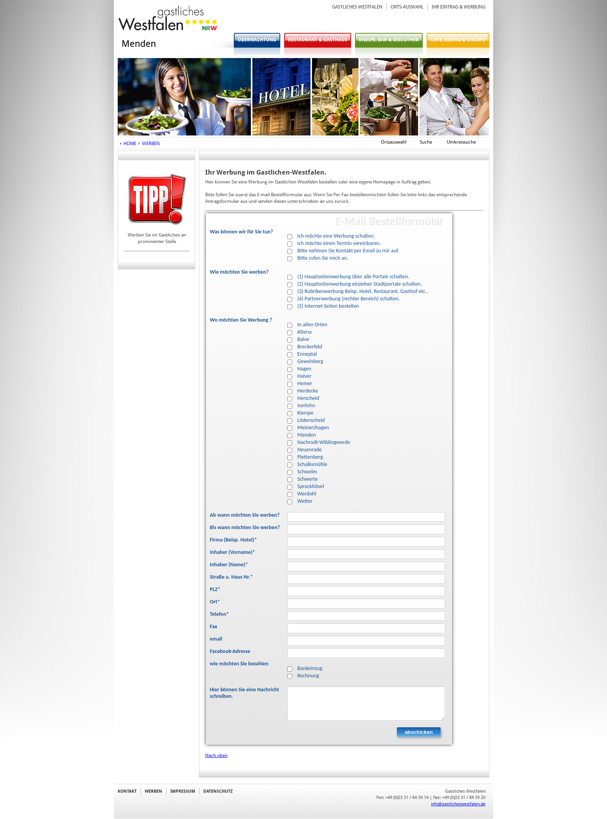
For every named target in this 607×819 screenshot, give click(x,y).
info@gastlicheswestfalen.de (458, 804)
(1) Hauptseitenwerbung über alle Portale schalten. (353, 277)
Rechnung (308, 676)
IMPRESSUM (182, 791)
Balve (303, 339)
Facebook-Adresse (230, 651)
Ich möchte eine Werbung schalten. (336, 236)
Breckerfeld (309, 347)
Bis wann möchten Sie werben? (245, 527)
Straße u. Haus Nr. (231, 577)
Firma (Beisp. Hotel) (233, 540)
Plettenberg (310, 457)
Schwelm (307, 472)
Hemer (304, 383)
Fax (213, 627)
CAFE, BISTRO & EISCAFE (457, 40)
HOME (129, 143)
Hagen (304, 369)
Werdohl (306, 494)
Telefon (219, 614)
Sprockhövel (310, 486)
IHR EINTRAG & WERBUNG (458, 7)
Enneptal (307, 354)
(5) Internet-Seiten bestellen (328, 306)
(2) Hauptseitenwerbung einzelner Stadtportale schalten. (359, 284)
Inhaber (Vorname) (232, 552)
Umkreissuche (461, 142)
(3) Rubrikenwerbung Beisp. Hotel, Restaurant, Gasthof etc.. (362, 291)
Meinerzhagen (313, 428)
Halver (304, 376)
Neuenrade (309, 450)
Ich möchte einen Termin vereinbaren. (339, 243)
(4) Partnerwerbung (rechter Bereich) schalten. (348, 299)
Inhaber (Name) (229, 565)
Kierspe (305, 413)
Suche (426, 142)
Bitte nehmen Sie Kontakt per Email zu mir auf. (348, 251)
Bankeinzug (309, 668)
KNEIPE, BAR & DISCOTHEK (389, 40)
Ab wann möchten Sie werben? (244, 515)
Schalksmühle (312, 464)
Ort (215, 602)
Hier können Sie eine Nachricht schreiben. (244, 693)
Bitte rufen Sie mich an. (322, 258)
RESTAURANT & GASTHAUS (317, 40)
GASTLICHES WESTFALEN (357, 7)
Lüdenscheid (311, 420)
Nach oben (216, 755)
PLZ (215, 589)
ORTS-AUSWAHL (407, 7)
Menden (306, 435)
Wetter (304, 501)
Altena (304, 332)
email (216, 639)
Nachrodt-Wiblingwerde (323, 442)
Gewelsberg (310, 361)
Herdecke (307, 391)
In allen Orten (312, 325)
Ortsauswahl (393, 142)
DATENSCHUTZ (218, 791)
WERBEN (151, 143)
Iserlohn (306, 406)
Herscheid (308, 398)
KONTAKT (127, 791)
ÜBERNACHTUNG (257, 40)
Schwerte (307, 479)
